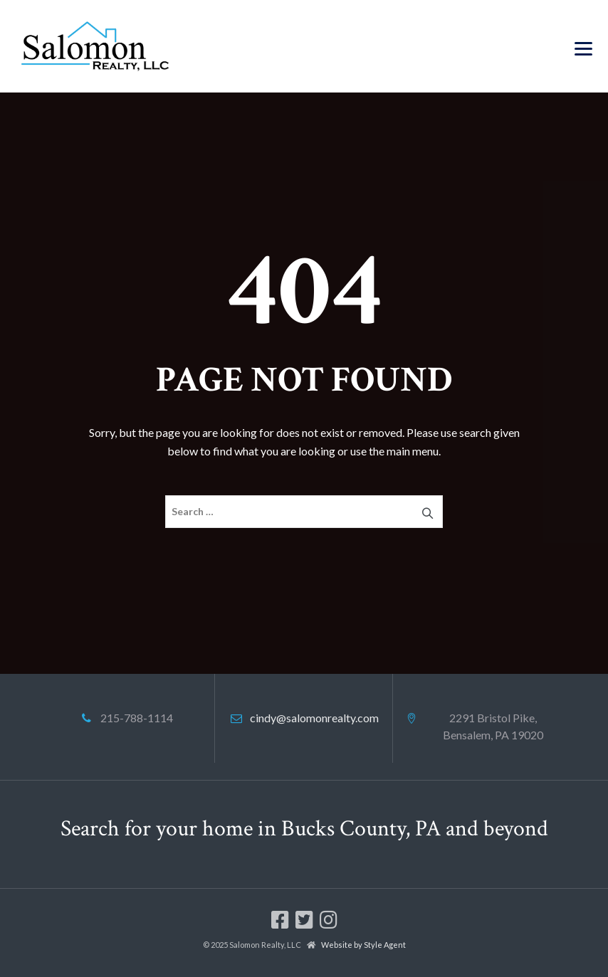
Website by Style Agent (363, 944)
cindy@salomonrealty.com (314, 717)
